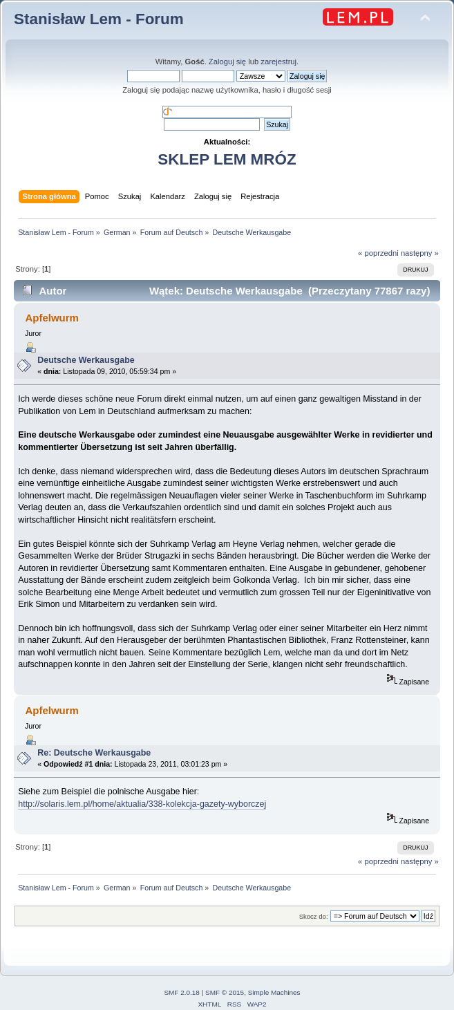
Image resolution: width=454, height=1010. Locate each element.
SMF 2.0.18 (182, 992)
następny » (420, 253)
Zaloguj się (227, 61)
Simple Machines (274, 992)
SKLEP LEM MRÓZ (227, 159)
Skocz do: (313, 916)
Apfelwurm (51, 318)
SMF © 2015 (224, 992)
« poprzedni (378, 253)
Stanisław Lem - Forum (99, 19)
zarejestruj (278, 61)
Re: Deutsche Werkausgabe (94, 753)
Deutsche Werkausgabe (85, 360)
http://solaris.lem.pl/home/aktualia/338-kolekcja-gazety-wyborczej (142, 804)
